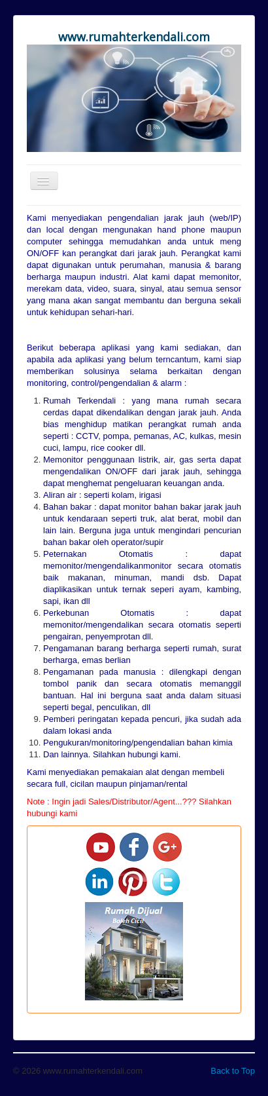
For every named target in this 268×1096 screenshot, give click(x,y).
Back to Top (232, 1071)
